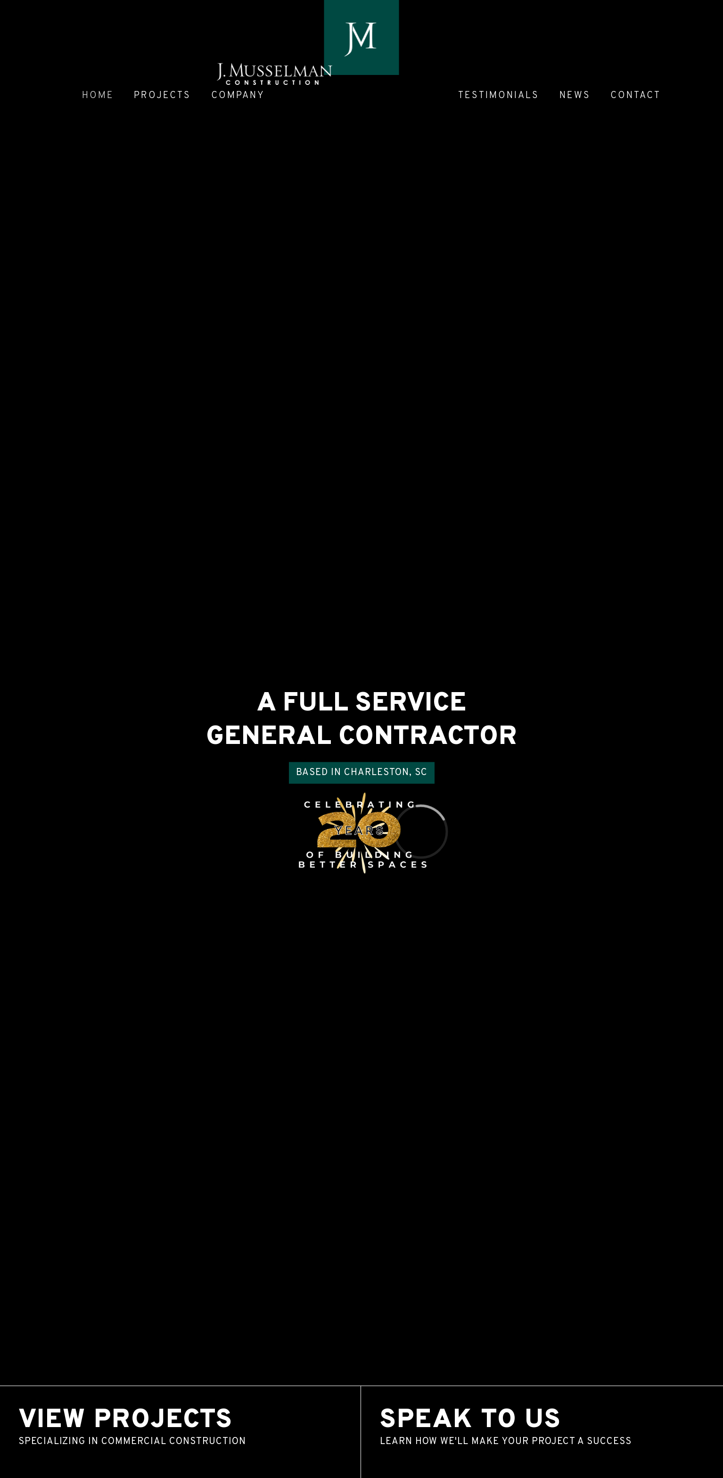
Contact (635, 96)
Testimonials (498, 96)
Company (238, 96)
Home (98, 96)
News (575, 96)
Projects (162, 96)
